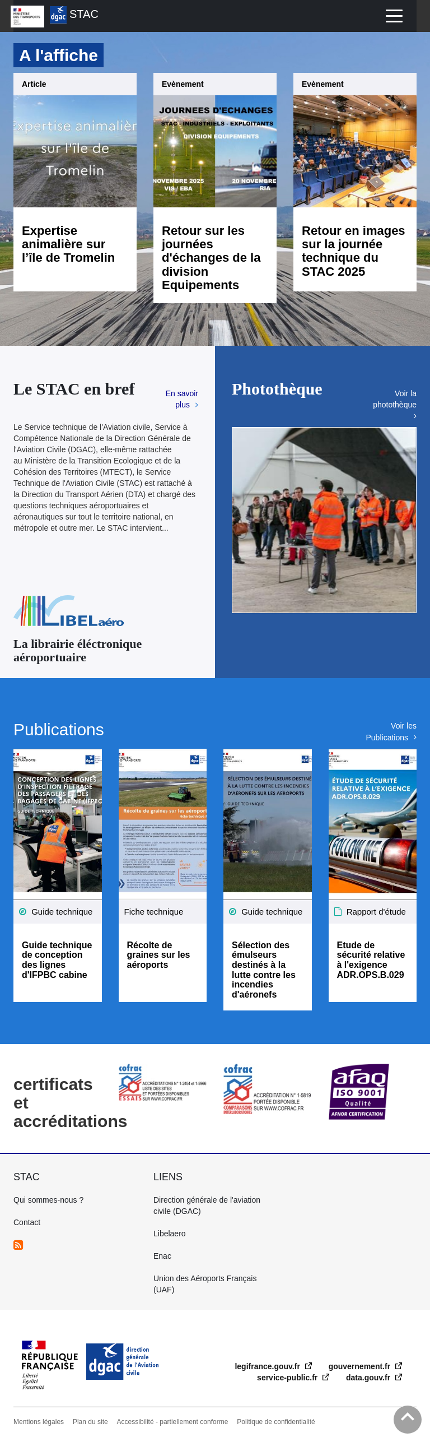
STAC (74, 15)
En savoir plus (182, 399)
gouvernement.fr (360, 1366)
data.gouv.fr (369, 1377)
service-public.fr (288, 1377)
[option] (324, 520)
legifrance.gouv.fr (268, 1366)
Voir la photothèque (395, 399)
